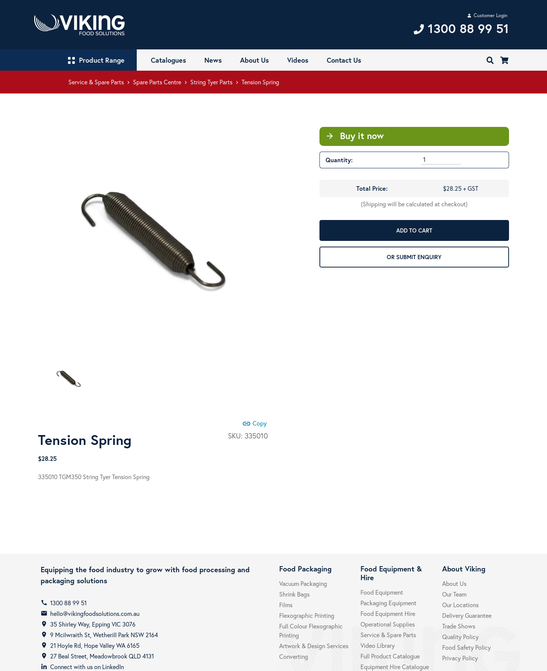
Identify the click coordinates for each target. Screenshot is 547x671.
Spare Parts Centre (157, 82)
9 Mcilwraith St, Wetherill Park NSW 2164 (104, 635)
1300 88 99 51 (68, 603)
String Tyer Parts (211, 82)
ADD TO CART (414, 230)
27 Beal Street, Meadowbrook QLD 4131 (102, 656)
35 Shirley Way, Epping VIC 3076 (93, 624)
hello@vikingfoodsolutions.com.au (94, 613)
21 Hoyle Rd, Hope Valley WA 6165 (94, 645)
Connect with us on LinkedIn (87, 667)
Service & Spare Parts (96, 82)
